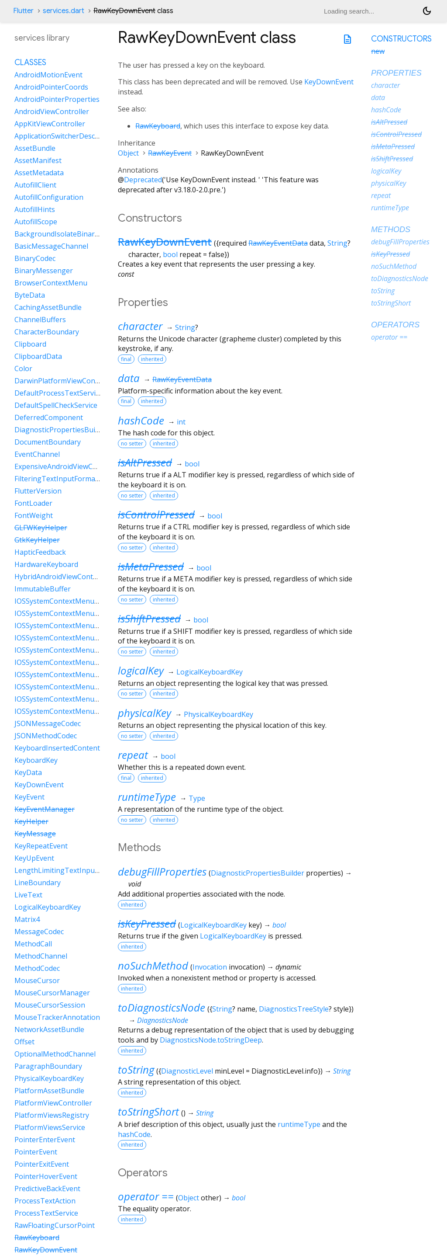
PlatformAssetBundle (49, 1090)
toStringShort (148, 1111)
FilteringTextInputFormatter (60, 478)
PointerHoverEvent (45, 1176)
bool (170, 254)
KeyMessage (35, 833)
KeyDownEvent (329, 82)
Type (197, 798)
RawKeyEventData (278, 243)
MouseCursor (37, 980)
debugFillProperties (162, 871)
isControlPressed (156, 514)
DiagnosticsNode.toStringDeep (211, 1040)
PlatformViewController (53, 1103)
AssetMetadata (39, 172)
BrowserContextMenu (50, 283)
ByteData (29, 295)
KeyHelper (31, 821)
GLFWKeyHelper (40, 527)
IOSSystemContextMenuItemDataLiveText (83, 650)
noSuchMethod (153, 965)
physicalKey (144, 713)
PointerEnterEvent (44, 1139)
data (129, 378)
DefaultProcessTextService (58, 393)
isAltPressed (145, 462)
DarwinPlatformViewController (65, 381)
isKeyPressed (147, 923)
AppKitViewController (49, 124)
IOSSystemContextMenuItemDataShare (79, 711)
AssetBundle (34, 148)
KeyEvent (29, 797)
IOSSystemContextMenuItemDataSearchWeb (88, 687)
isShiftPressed (149, 618)
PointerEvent (35, 1152)
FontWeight (33, 515)
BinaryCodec (34, 258)
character (140, 326)
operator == (146, 1196)
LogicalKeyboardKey (209, 672)
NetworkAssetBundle (49, 1029)
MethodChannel (40, 956)
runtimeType (147, 796)
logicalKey (141, 670)
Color (23, 368)
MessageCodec (39, 931)
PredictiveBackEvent (47, 1188)
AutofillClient (35, 185)
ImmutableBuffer (42, 589)
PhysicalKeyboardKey (218, 714)
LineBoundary (37, 882)
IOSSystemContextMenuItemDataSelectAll (83, 699)
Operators (395, 324)
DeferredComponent (48, 417)
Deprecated (143, 179)
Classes (30, 62)
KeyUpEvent (34, 858)
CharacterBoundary (46, 332)
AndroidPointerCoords (51, 87)
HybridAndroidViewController (62, 576)
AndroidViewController (51, 111)
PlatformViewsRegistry (51, 1115)
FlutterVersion (38, 491)
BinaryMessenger (43, 270)
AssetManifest (38, 160)
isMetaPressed (151, 566)
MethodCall (33, 944)
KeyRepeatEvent (41, 846)
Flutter (23, 11)
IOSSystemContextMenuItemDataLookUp (82, 662)
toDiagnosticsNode (161, 1007)
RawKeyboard (157, 126)
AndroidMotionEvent (48, 75)
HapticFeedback (40, 552)
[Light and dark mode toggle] (427, 11)
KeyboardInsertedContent (57, 748)
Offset (24, 1041)
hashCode (141, 420)
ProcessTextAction (45, 1201)
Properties (396, 73)
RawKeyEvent (170, 153)
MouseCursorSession (49, 1005)
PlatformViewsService (49, 1127)
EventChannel (37, 454)
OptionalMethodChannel (55, 1054)
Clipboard (30, 344)
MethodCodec (37, 968)
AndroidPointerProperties (57, 99)
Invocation (210, 967)
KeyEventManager (44, 809)
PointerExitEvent (41, 1164)
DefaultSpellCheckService (55, 405)
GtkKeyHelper (37, 540)
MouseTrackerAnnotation (57, 1017)
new (378, 51)
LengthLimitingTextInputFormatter (72, 870)
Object (128, 153)
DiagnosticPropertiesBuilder (257, 873)
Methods (390, 229)
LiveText (28, 895)
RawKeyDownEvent (165, 241)
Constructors (401, 39)
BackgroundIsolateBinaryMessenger (74, 234)
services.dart (63, 11)
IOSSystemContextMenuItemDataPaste (78, 674)
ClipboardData (38, 356)
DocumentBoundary (47, 442)
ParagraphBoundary (48, 1066)
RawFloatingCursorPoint (54, 1225)
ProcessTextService (46, 1213)
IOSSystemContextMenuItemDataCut (75, 638)
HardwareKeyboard (46, 564)
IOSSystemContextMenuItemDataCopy (77, 613)
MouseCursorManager (52, 993)
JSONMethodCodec (45, 735)
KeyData (28, 772)
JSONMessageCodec (47, 723)
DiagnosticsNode (162, 1020)
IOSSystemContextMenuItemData (69, 601)
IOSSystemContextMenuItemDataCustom (82, 625)
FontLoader (33, 503)
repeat (133, 754)
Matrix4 (27, 919)
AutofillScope (35, 221)
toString (136, 1069)
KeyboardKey (36, 760)
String (337, 243)
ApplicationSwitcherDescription (65, 136)
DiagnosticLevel (187, 1071)
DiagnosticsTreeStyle (294, 1009)
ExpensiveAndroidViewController (68, 466)
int (181, 422)
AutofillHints (34, 209)
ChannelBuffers (40, 319)
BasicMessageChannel (51, 246)
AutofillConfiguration (48, 197)
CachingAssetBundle (48, 307)
